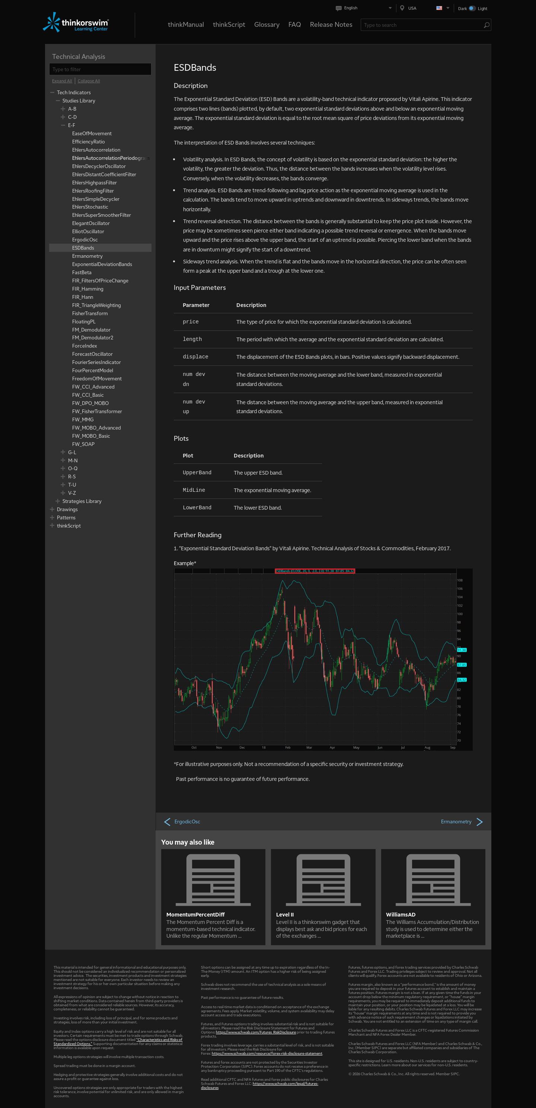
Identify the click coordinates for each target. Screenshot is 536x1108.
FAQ (294, 24)
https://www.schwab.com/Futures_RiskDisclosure (256, 1031)
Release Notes (331, 24)
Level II (285, 914)
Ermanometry (462, 821)
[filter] (100, 69)
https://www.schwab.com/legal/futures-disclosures (259, 1085)
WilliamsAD (401, 914)
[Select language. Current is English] (365, 8)
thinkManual (186, 24)
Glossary (267, 24)
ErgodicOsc (181, 821)
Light (482, 8)
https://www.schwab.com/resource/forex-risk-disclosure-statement (267, 1053)
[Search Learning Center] (422, 25)
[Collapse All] (89, 80)
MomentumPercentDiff (195, 914)
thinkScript (229, 24)
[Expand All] (62, 80)
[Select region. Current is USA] (425, 8)
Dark (462, 8)
